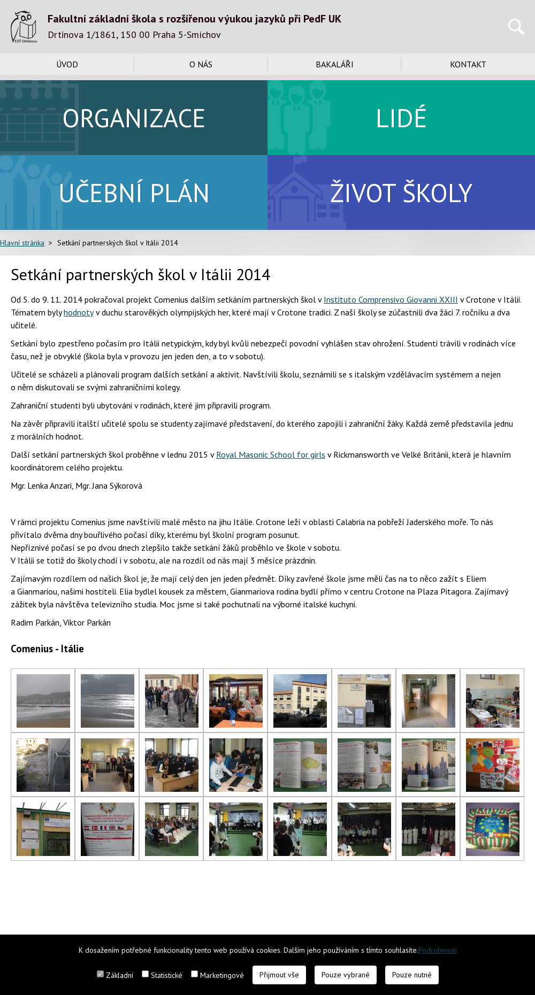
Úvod (67, 64)
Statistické (166, 975)
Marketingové (222, 975)
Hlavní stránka (22, 243)
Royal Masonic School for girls (270, 454)
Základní (119, 975)
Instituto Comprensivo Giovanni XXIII (391, 299)
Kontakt (468, 64)
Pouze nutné (412, 974)
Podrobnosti (437, 950)
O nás (200, 64)
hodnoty (79, 312)
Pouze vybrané (346, 974)
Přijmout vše (279, 974)
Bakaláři (335, 64)
